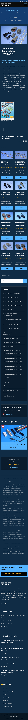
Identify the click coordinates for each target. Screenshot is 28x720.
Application (6, 700)
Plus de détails (14, 467)
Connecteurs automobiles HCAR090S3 (13, 366)
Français (24, 1)
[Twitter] (3, 603)
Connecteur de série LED (9, 309)
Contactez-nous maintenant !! (14, 573)
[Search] (12, 281)
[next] (25, 129)
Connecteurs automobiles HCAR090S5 (13, 372)
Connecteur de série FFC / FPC (11, 328)
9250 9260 (6, 382)
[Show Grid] (24, 141)
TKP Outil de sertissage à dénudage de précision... (12, 649)
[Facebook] (1, 603)
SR (4, 385)
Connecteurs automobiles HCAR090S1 (13, 361)
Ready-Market (20, 718)
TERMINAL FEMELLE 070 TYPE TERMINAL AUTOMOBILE (6, 165)
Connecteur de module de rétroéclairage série (10, 314)
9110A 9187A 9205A (9, 380)
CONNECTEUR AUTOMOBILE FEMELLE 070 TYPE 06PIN (6, 226)
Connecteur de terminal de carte (11, 342)
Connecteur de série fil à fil (10, 297)
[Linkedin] (5, 603)
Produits (5, 694)
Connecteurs (18, 551)
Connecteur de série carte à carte (12, 301)
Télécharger (8, 414)
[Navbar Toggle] (25, 5)
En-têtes (8, 553)
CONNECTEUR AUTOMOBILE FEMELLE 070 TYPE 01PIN (6, 195)
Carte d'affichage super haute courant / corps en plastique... (13, 671)
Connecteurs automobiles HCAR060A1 (13, 356)
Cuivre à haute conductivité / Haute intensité (12, 319)
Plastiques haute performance (10, 657)
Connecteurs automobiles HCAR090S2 (13, 364)
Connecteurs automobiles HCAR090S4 (13, 369)
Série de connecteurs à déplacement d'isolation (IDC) (12, 333)
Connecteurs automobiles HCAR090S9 (13, 374)
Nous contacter (20, 553)
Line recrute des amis (7, 664)
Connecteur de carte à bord (10, 338)
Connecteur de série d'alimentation (12, 305)
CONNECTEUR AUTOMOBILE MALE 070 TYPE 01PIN (20, 226)
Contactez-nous (7, 706)
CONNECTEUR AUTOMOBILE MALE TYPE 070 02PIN (6, 256)
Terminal (23, 551)
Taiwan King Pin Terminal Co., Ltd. (17, 715)
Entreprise (6, 688)
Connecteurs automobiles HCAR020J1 (13, 353)
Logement (5, 553)
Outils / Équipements (8, 396)
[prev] (2, 129)
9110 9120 (6, 377)
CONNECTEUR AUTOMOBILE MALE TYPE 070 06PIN (20, 256)
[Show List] (26, 141)
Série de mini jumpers (8, 346)
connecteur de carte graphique (11, 324)
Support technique (8, 703)
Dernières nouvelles (8, 691)
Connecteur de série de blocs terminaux (11, 391)
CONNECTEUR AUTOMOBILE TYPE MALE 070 (20, 164)
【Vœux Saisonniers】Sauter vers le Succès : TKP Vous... (12, 641)
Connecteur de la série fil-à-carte (12, 293)
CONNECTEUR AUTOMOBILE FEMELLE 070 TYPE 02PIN (20, 195)
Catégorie (16, 17)
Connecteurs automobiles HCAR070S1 (14, 20)
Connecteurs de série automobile (14, 19)
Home (10, 17)
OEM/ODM (6, 697)
